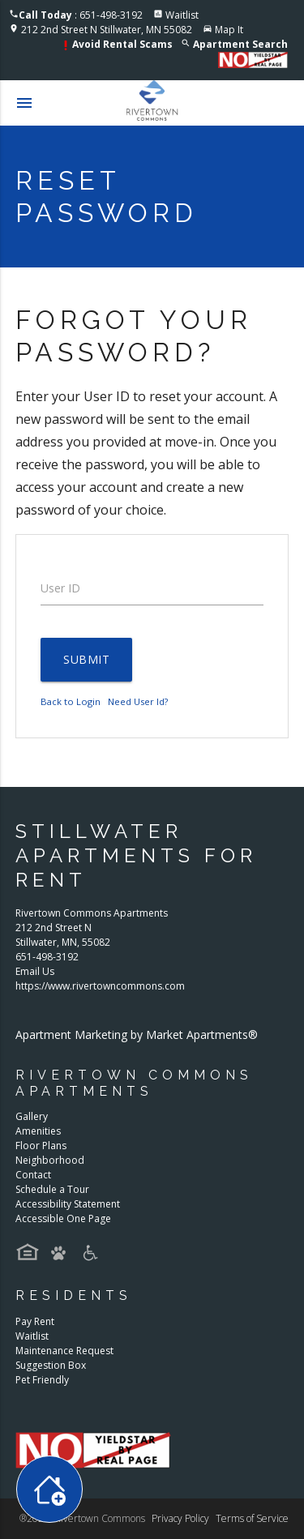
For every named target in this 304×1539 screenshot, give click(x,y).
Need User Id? (138, 701)
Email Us (34, 971)
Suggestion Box (50, 1365)
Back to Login (71, 701)
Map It (229, 29)
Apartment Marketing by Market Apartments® (136, 1034)
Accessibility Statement (67, 1204)
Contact (33, 1175)
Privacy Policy (180, 1518)
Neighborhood (49, 1160)
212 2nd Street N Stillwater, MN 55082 (106, 29)
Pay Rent (34, 1321)
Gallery (31, 1116)
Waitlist (182, 15)
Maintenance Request (64, 1350)
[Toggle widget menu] (49, 1489)
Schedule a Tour (52, 1189)
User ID (60, 588)
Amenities (38, 1131)
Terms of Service (252, 1518)
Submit (86, 659)
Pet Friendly (42, 1380)
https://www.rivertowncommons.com (100, 986)
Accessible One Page (63, 1218)
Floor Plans (40, 1145)
